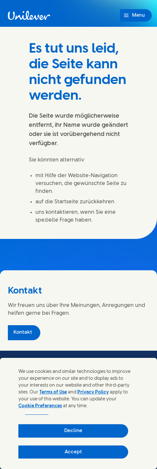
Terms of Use (53, 392)
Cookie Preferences (40, 406)
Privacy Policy (93, 392)
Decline (73, 430)
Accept (73, 452)
